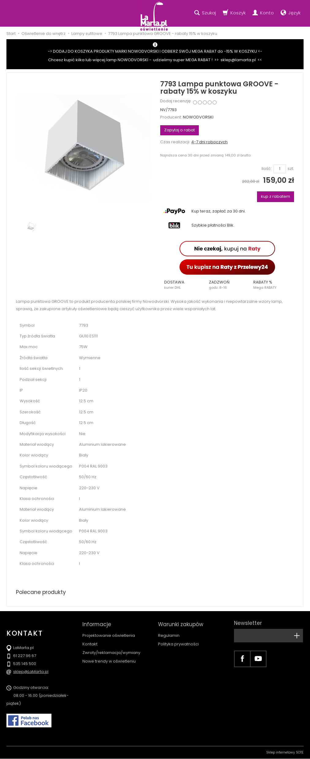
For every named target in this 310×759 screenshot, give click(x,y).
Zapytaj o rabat (179, 130)
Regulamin (169, 633)
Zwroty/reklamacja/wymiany (111, 650)
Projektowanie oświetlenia (108, 633)
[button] (182, 285)
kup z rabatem (275, 196)
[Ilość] (280, 168)
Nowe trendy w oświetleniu (109, 659)
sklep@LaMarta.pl (30, 672)
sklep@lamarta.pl (238, 60)
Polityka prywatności (178, 642)
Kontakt (89, 642)
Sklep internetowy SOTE (285, 752)
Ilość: (267, 168)
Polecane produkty (41, 592)
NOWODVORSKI (198, 117)
